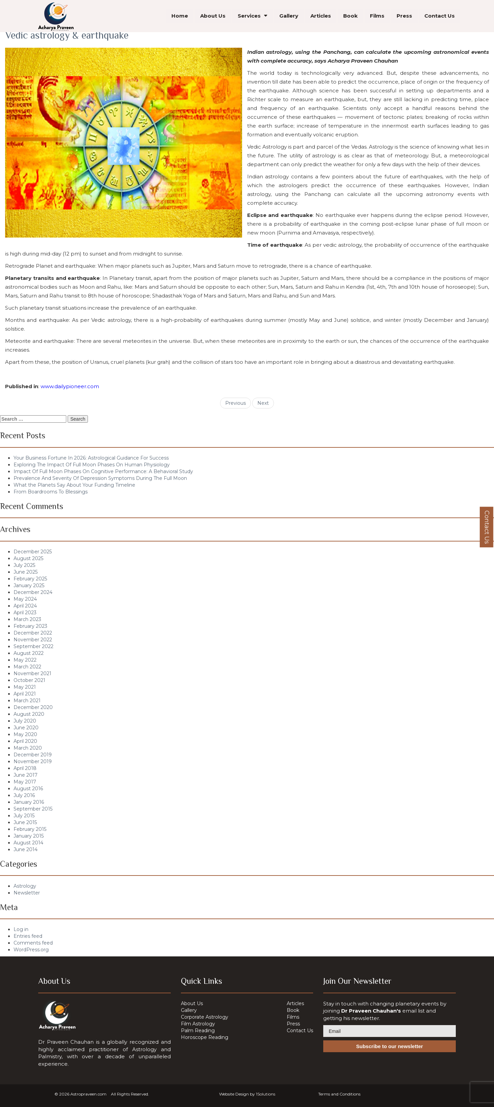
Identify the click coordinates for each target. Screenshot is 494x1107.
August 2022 (29, 653)
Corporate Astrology (204, 1017)
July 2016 (24, 795)
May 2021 (25, 687)
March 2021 (27, 701)
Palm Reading (198, 1030)
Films (377, 17)
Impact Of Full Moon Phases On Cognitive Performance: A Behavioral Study (103, 471)
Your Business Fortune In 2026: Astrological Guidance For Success (91, 458)
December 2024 (33, 592)
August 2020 (29, 714)
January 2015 (29, 836)
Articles (320, 17)
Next (263, 403)
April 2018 (25, 768)
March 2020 (28, 748)
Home (179, 17)
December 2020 (33, 707)
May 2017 (25, 782)
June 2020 (26, 728)
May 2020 (25, 734)
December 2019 (33, 755)
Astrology (25, 886)
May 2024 (25, 599)
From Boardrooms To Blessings (51, 492)
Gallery (288, 17)
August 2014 (28, 843)
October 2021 (29, 680)
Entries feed (28, 936)
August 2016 (28, 788)
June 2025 (26, 572)
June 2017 (26, 775)
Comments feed (33, 943)
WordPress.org (31, 950)
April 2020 (25, 741)
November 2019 (33, 761)
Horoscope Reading (204, 1037)
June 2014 (26, 849)
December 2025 (33, 552)
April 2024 (25, 606)
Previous (235, 403)
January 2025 (29, 585)
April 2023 (25, 613)
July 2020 (25, 721)
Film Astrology (198, 1024)
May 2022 (25, 660)
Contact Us (439, 17)
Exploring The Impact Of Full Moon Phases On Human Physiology (92, 465)
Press (404, 17)
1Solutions (265, 1094)
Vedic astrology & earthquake (66, 35)
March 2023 (27, 619)
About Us (213, 17)
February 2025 (30, 579)
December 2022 (33, 633)
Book (350, 17)
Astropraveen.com (88, 1094)
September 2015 (33, 809)
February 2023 (30, 626)
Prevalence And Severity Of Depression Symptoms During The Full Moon (100, 478)
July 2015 (24, 816)
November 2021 (32, 673)
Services (249, 17)
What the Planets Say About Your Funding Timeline (74, 485)
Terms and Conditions (339, 1094)
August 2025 (28, 558)
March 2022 (27, 667)
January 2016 (29, 802)
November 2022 (33, 640)
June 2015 (25, 822)
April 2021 (25, 694)
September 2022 (33, 646)
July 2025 (24, 565)
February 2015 (30, 829)
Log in (21, 929)
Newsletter (27, 893)
